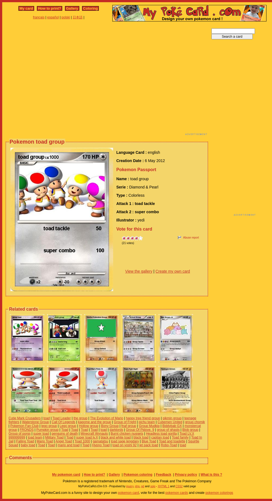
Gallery (72, 8)
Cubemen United (169, 422)
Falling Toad (25, 441)
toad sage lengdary (125, 441)
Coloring (90, 8)
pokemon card (128, 493)
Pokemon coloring (138, 475)
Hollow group (88, 426)
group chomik (195, 422)
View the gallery (139, 271)
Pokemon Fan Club (24, 426)
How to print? (49, 8)
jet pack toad (148, 445)
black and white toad (116, 437)
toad (46, 418)
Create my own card (173, 271)
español (53, 17)
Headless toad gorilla (161, 434)
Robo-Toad (169, 445)
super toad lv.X (87, 437)
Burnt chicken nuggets (127, 434)
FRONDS (27, 430)
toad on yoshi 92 (124, 445)
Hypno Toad (101, 445)
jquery (130, 486)
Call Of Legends (63, 422)
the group (81, 418)
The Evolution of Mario (106, 418)
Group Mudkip (149, 426)
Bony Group (110, 426)
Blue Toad (149, 441)
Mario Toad (45, 441)
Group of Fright (125, 422)
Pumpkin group (47, 430)
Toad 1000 (82, 441)
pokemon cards (176, 493)
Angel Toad (63, 441)
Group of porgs (20, 434)
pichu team (147, 422)
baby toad (28, 445)
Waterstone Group (35, 422)
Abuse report (191, 237)
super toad (41, 434)
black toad (141, 437)
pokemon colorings (219, 493)
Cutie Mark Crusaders (25, 418)
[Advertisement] (51, 80)
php (137, 486)
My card (26, 8)
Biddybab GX (172, 426)
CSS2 (179, 486)
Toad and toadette (172, 441)
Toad (64, 430)
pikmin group (172, 418)
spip (152, 486)
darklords (116, 430)
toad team (35, 437)
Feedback (163, 475)
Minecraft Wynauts (94, 434)
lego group (49, 426)
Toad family (180, 437)
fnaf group (128, 426)
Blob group (190, 430)
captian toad (160, 437)
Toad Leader (61, 418)
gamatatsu (100, 441)
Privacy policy (186, 475)
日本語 (78, 17)
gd (142, 486)
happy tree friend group (143, 418)
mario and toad (69, 445)
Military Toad (54, 437)
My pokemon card (66, 475)
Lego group (68, 426)
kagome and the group (94, 422)
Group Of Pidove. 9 (140, 430)
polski (65, 17)
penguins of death (64, 434)
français (39, 17)
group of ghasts (168, 430)
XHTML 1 (163, 486)
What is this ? (211, 475)
